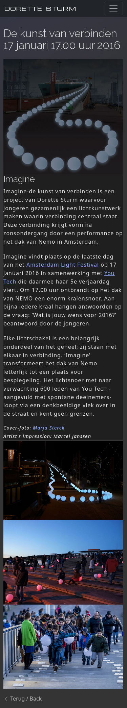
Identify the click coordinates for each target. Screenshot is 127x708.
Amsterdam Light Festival (62, 264)
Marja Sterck (49, 427)
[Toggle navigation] (113, 8)
